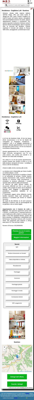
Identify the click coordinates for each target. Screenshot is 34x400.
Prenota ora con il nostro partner (21, 232)
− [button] (4, 350)
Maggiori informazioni (21, 237)
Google (27, 393)
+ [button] (4, 347)
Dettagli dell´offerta (17, 377)
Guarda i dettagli (17, 384)
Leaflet (21, 371)
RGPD (15, 398)
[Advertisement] (17, 48)
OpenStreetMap (28, 371)
